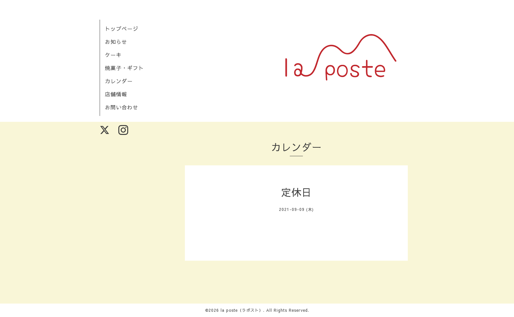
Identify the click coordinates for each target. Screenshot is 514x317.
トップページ (121, 28)
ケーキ (113, 54)
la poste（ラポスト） (242, 310)
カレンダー (119, 80)
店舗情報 (116, 94)
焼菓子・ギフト (124, 67)
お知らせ (116, 41)
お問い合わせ (121, 107)
